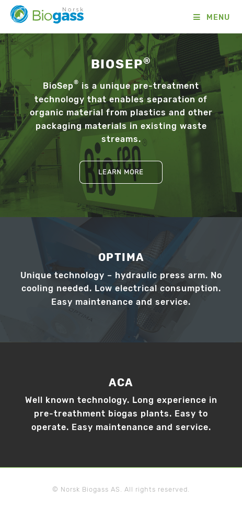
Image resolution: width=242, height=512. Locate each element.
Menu (218, 17)
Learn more (121, 172)
